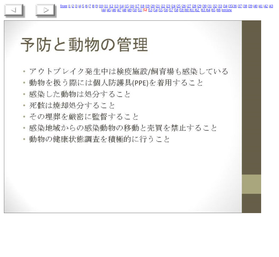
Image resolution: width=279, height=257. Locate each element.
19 (148, 6)
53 (150, 10)
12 (111, 6)
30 (204, 6)
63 (203, 10)
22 (163, 6)
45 (109, 10)
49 (129, 10)
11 (106, 6)
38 (245, 6)
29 (199, 6)
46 (114, 10)
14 (122, 6)
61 (192, 10)
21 (158, 6)
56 (166, 10)
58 (176, 10)
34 (225, 6)
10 (101, 6)
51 (140, 10)
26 (184, 6)
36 (235, 6)
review (227, 10)
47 (119, 10)
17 (137, 6)
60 (187, 10)
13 (116, 6)
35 (231, 6)
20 (153, 6)
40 (256, 6)
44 (104, 10)
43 (271, 6)
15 (127, 6)
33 (220, 6)
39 (250, 6)
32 (215, 6)
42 (266, 6)
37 (240, 6)
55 (161, 10)
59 (182, 10)
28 (194, 6)
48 (124, 10)
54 (156, 10)
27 (189, 6)
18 (142, 6)
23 (168, 6)
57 (171, 10)
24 (173, 6)
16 (132, 6)
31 (210, 6)
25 (179, 6)
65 (213, 10)
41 (261, 6)
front (63, 6)
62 (197, 10)
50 (135, 10)
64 (208, 10)
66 (219, 10)
